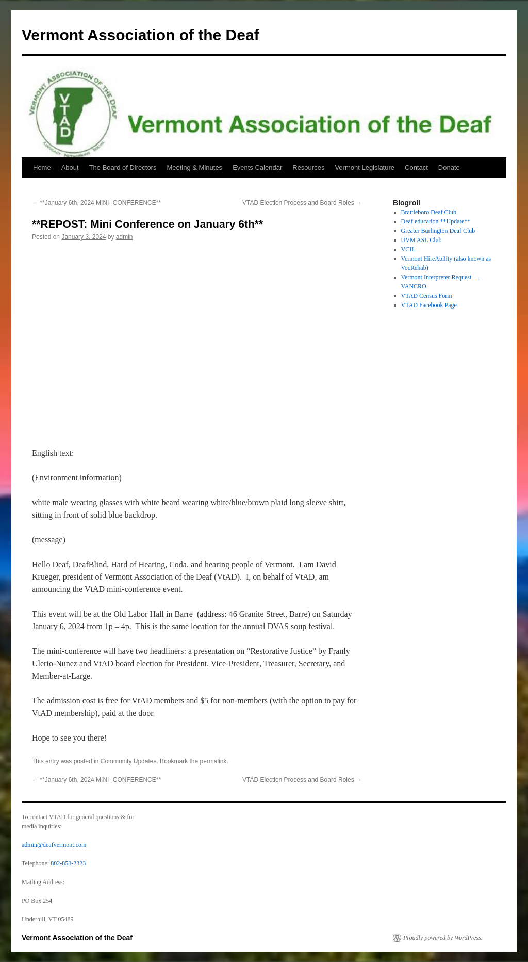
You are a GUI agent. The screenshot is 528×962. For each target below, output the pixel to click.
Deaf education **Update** (436, 221)
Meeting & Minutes (194, 167)
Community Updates (129, 761)
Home (42, 167)
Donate (449, 167)
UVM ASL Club (421, 240)
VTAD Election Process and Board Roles (302, 202)
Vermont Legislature (364, 167)
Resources (308, 167)
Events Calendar (257, 167)
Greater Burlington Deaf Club (438, 230)
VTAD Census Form (426, 295)
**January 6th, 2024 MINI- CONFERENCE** (96, 202)
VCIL (408, 249)
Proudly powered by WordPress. (443, 937)
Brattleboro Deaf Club (428, 212)
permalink (213, 761)
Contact (416, 167)
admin (124, 237)
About (70, 167)
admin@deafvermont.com (54, 844)
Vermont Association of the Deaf (140, 34)
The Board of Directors (123, 167)
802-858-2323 (68, 863)
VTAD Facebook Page (429, 305)
